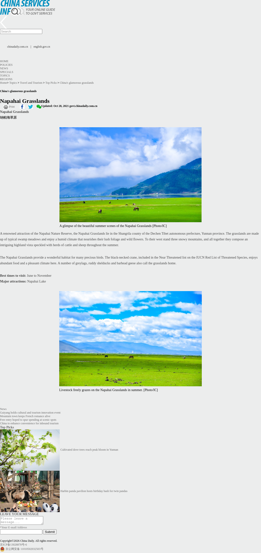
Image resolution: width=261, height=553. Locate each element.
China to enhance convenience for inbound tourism (29, 423)
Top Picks (51, 82)
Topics (5, 75)
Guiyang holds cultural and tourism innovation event (30, 412)
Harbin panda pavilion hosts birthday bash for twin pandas (94, 491)
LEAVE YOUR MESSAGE (19, 514)
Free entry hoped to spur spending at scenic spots (28, 419)
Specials (6, 72)
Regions (6, 79)
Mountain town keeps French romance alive (25, 416)
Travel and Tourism (31, 82)
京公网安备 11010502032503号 (24, 550)
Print (12, 106)
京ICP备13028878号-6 (13, 546)
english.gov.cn (42, 46)
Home (4, 61)
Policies (6, 64)
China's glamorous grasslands (77, 82)
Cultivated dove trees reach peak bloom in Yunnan (89, 449)
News (4, 68)
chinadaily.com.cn (17, 46)
